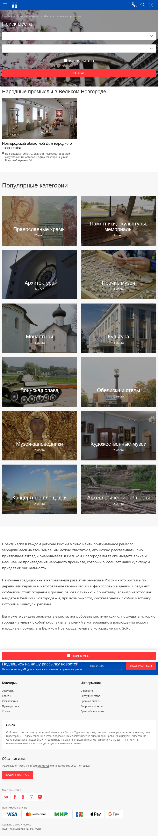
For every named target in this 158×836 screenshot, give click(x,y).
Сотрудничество (90, 696)
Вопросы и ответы (92, 706)
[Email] (104, 666)
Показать (79, 73)
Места (47, 16)
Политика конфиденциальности (21, 828)
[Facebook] (14, 797)
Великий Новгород (27, 16)
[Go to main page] (14, 5)
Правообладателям (92, 711)
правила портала (72, 669)
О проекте (87, 691)
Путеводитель (10, 706)
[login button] (151, 5)
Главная (7, 16)
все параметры (79, 61)
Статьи (6, 711)
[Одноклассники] (23, 797)
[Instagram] (31, 797)
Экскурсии (8, 691)
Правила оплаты (91, 701)
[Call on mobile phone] (134, 5)
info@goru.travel (39, 765)
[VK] (6, 797)
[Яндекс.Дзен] (40, 797)
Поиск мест (79, 656)
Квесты (6, 696)
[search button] (142, 5)
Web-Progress (23, 824)
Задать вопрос (17, 774)
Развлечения (10, 701)
